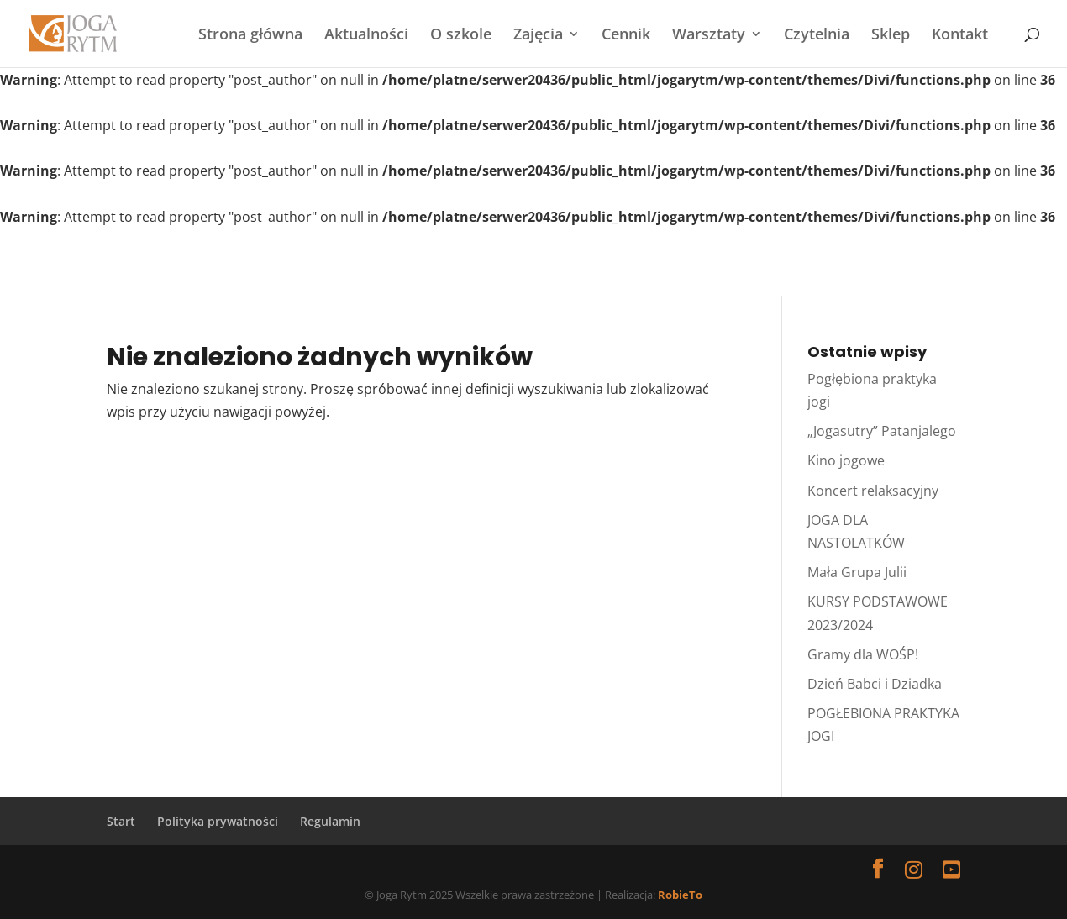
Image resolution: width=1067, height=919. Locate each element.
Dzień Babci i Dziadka (874, 684)
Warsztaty (708, 36)
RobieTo (680, 894)
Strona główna (250, 36)
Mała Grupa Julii (857, 572)
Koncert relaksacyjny (872, 490)
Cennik (626, 36)
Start (121, 821)
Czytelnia (816, 36)
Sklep (890, 36)
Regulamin (330, 821)
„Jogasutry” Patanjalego (881, 431)
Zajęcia (538, 36)
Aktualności (366, 36)
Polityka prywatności (217, 821)
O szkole (460, 36)
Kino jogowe (846, 460)
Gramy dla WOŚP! (862, 654)
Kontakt (960, 36)
